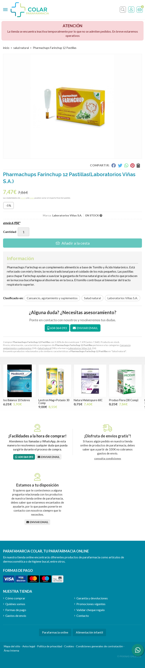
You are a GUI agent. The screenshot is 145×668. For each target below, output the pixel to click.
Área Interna (11, 650)
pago (32, 198)
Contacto (82, 615)
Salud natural (44, 348)
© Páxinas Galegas (129, 656)
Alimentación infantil (89, 632)
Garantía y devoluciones (92, 598)
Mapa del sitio (12, 646)
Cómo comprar (15, 598)
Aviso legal (28, 646)
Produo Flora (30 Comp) (123, 400)
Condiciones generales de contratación (99, 646)
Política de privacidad (49, 646)
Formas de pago (15, 610)
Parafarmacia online (55, 632)
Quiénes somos (15, 604)
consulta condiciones (107, 458)
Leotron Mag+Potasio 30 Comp (53, 401)
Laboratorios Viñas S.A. (80, 348)
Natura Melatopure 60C (88, 400)
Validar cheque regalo (90, 610)
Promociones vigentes (90, 604)
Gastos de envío (15, 615)
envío (23, 198)
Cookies (69, 646)
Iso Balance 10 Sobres (16, 400)
